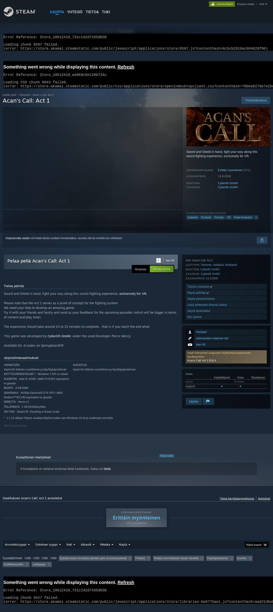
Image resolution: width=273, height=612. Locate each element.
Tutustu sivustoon (200, 360)
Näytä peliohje (198, 366)
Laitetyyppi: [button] (39, 569)
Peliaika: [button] (140, 563)
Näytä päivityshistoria (201, 372)
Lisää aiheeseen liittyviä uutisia (207, 379)
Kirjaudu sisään (245, 4)
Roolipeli (206, 222)
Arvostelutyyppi (15, 550)
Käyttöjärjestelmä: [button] (217, 563)
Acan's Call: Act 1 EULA (201, 295)
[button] (226, 291)
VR (228, 222)
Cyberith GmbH (228, 188)
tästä (107, 474)
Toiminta (24, 100)
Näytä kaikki (166, 461)
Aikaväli (86, 550)
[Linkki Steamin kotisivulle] (23, 15)
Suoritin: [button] (242, 563)
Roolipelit (231, 339)
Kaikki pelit (9, 100)
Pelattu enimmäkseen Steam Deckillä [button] (176, 563)
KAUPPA (57, 12)
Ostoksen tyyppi (46, 550)
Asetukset (264, 504)
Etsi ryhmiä (194, 391)
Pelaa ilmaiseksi (243, 222)
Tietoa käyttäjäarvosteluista (237, 504)
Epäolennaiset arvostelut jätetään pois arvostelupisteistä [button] (93, 563)
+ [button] (256, 222)
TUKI (106, 12)
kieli (262, 4)
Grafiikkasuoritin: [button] (14, 569)
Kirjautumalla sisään (18, 243)
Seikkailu (193, 222)
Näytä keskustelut (198, 385)
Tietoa (92, 12)
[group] (136, 566)
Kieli (69, 550)
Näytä (123, 550)
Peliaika (105, 550)
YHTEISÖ (75, 12)
